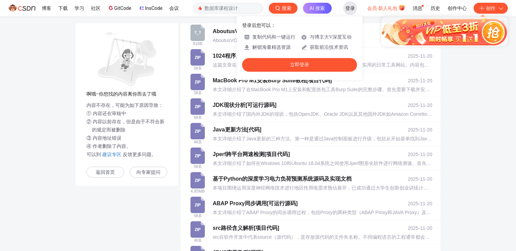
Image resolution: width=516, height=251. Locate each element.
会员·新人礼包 (386, 7)
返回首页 (105, 172)
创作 (490, 8)
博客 (46, 8)
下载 (63, 8)
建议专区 (112, 154)
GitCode (119, 8)
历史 (435, 8)
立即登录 (299, 64)
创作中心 (457, 8)
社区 (96, 8)
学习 (79, 8)
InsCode (150, 8)
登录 (350, 8)
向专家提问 (148, 172)
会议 (174, 8)
